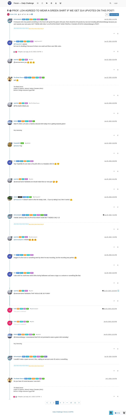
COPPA (71, 412)
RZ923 (15, 121)
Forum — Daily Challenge (24, 3)
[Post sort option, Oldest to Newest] (107, 14)
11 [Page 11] (75, 402)
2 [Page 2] (53, 402)
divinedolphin (18, 19)
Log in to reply (114, 14)
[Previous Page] (47, 402)
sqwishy (16, 59)
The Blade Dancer (19, 77)
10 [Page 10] (71, 402)
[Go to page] (67, 402)
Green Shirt (13, 14)
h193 (15, 308)
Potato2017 (17, 143)
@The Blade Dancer (34, 103)
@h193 (38, 334)
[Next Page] (79, 402)
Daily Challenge (57, 412)
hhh (15, 41)
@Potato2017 (38, 41)
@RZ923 (27, 143)
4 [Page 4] (60, 402)
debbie (16, 197)
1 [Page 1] (50, 402)
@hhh (31, 59)
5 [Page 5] (63, 402)
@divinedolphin (33, 237)
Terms (65, 412)
